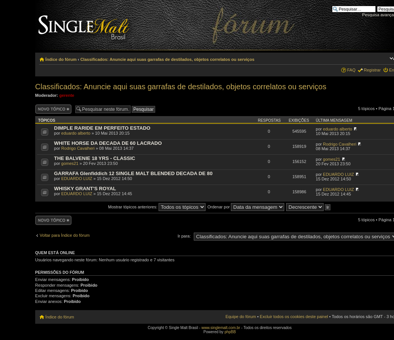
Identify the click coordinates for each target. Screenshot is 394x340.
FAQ (351, 70)
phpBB (230, 332)
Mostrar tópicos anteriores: (157, 207)
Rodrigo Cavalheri (78, 148)
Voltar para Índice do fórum (65, 235)
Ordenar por (245, 207)
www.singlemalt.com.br (220, 328)
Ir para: (184, 236)
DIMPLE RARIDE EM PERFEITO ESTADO (102, 128)
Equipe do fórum (241, 316)
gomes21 (69, 163)
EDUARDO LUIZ (76, 178)
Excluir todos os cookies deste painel (294, 316)
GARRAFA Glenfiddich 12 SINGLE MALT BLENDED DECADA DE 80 (133, 173)
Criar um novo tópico (53, 109)
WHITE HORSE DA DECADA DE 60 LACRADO (108, 143)
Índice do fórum (61, 59)
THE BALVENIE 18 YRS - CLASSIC (94, 158)
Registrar (372, 70)
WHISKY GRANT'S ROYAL (85, 188)
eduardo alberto (75, 133)
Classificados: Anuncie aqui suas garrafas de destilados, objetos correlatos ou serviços (167, 59)
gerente (66, 95)
